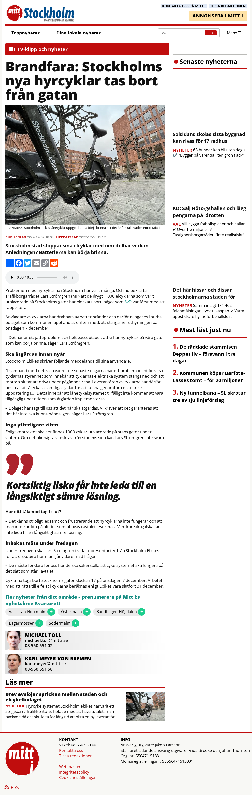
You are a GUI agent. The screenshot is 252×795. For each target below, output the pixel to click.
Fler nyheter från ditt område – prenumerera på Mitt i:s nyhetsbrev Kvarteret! (72, 600)
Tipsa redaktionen (76, 756)
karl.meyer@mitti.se (45, 663)
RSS (11, 787)
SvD (128, 301)
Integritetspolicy (74, 772)
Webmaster (70, 766)
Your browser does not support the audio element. (42, 277)
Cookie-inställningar (77, 777)
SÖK (210, 32)
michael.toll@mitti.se (46, 640)
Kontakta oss (71, 750)
